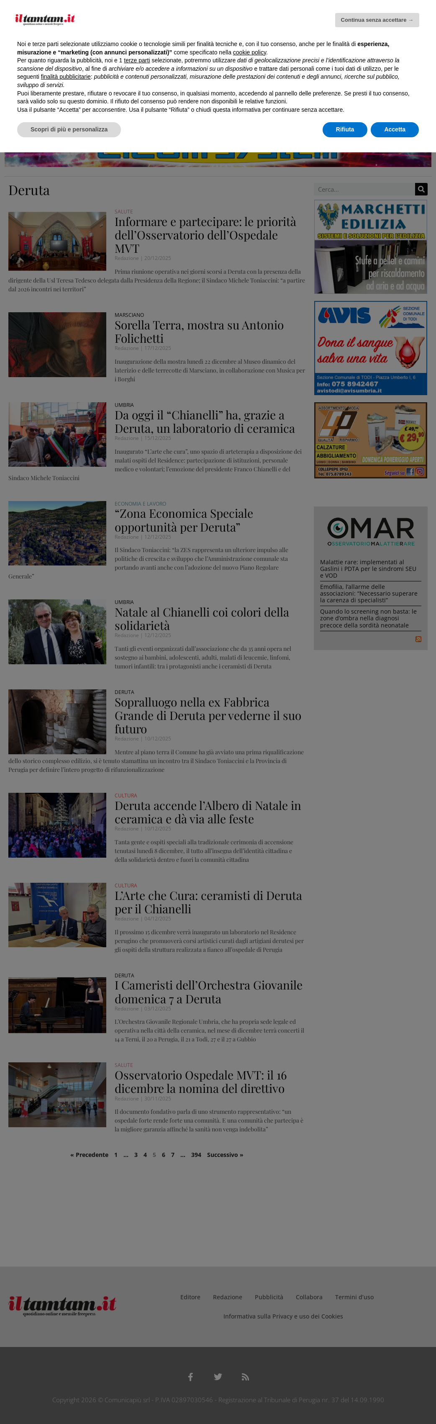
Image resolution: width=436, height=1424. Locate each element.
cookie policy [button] (249, 52)
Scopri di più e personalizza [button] (69, 129)
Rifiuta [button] (345, 129)
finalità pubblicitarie (66, 76)
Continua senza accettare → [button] (377, 20)
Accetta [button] (394, 129)
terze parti (137, 60)
